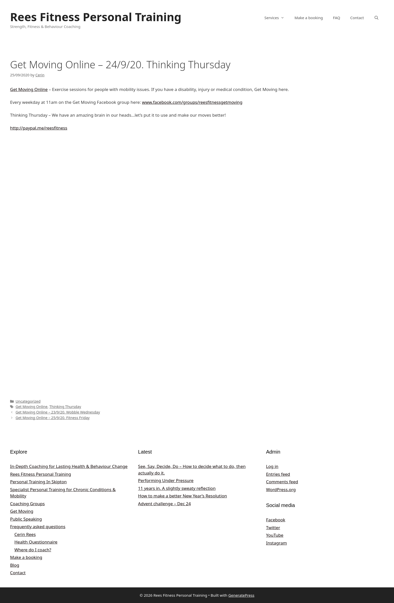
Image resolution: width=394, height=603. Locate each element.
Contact (357, 17)
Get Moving (21, 511)
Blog (14, 565)
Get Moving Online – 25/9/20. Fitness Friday (53, 417)
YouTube (275, 535)
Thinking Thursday (65, 406)
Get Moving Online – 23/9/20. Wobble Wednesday (58, 412)
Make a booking (308, 17)
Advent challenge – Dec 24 (164, 503)
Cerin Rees (25, 534)
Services (276, 17)
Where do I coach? (32, 550)
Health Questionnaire (36, 542)
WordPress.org (281, 489)
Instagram (276, 543)
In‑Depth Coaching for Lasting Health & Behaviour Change (69, 466)
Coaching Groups (27, 503)
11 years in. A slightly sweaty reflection (176, 488)
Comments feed (282, 482)
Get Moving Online (29, 89)
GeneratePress (241, 595)
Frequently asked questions (37, 526)
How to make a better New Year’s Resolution (182, 496)
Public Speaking (26, 519)
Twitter (273, 527)
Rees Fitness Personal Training (95, 16)
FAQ (336, 17)
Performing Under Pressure (165, 480)
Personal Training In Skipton (38, 482)
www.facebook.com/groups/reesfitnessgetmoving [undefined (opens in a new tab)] (192, 102)
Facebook (275, 520)
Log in (272, 466)
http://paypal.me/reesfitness (38, 128)
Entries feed (278, 474)
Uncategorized (28, 401)
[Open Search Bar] (376, 17)
